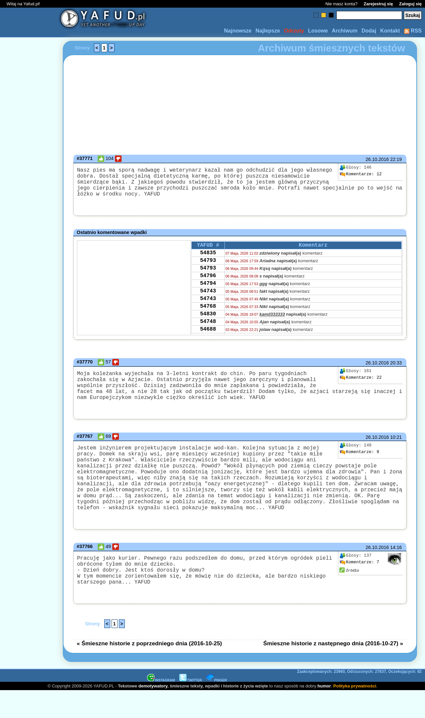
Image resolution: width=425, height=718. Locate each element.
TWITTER (190, 707)
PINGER (216, 707)
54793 (208, 270)
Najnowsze (238, 31)
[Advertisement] (29, 359)
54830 (208, 333)
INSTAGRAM (161, 707)
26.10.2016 (377, 159)
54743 (208, 306)
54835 (208, 261)
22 (360, 384)
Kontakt (390, 31)
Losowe (318, 31)
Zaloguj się (410, 3)
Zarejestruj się (378, 3)
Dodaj (369, 31)
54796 (208, 288)
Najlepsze (267, 31)
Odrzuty (294, 31)
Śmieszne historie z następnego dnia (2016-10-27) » (333, 670)
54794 (208, 297)
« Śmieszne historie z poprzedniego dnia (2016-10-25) (149, 670)
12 (360, 174)
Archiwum (344, 31)
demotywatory (152, 713)
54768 (208, 324)
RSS (413, 31)
